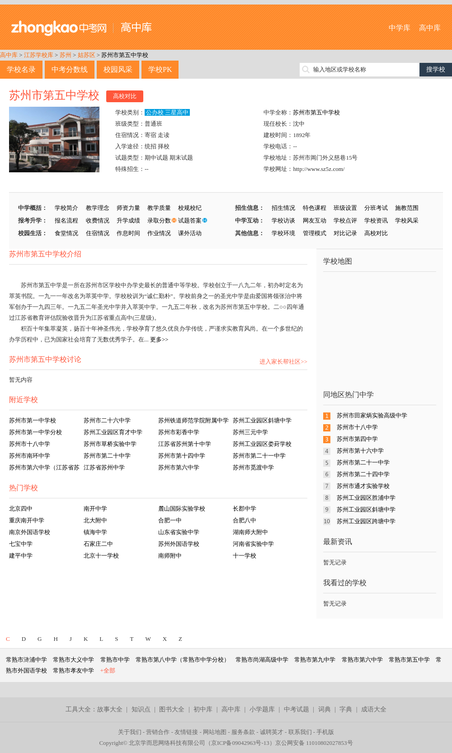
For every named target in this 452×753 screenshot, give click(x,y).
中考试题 (296, 709)
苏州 (65, 55)
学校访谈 (283, 220)
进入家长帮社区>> (283, 361)
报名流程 (66, 220)
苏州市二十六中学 (107, 420)
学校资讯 (376, 220)
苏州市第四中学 (357, 439)
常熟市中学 (115, 659)
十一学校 (244, 555)
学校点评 (345, 220)
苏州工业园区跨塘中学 (366, 521)
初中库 (202, 709)
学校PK (160, 69)
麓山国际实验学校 (181, 508)
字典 (345, 709)
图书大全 (171, 709)
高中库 (430, 28)
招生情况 (283, 207)
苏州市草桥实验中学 (110, 443)
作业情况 (159, 233)
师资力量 (128, 207)
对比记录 (345, 233)
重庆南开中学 (26, 520)
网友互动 (314, 220)
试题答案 (190, 220)
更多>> (159, 339)
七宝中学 (21, 543)
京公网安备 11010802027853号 (314, 742)
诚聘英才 (271, 732)
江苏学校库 (38, 55)
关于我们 (129, 732)
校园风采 (118, 69)
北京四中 (21, 508)
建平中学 (21, 555)
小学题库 (262, 709)
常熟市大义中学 (73, 659)
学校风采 (407, 220)
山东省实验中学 (178, 532)
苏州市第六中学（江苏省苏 (44, 467)
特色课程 (314, 207)
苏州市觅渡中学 (253, 467)
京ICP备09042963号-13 (240, 742)
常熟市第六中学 (362, 659)
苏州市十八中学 (29, 443)
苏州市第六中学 (178, 467)
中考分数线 (70, 69)
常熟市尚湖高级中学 (261, 659)
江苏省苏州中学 (104, 467)
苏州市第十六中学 (360, 450)
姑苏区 (86, 55)
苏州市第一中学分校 (35, 432)
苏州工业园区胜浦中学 (366, 497)
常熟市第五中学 (409, 659)
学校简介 (66, 207)
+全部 (107, 670)
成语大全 (373, 709)
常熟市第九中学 (314, 659)
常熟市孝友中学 (73, 670)
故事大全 (109, 709)
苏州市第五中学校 (124, 55)
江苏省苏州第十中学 (184, 443)
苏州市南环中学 (29, 455)
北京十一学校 (101, 555)
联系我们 (300, 732)
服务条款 (243, 732)
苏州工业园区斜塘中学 (262, 420)
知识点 (141, 709)
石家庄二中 (98, 543)
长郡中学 (244, 508)
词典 (324, 709)
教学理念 (97, 207)
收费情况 (97, 220)
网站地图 (214, 732)
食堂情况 (66, 233)
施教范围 (407, 207)
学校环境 (283, 233)
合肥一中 (170, 520)
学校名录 (21, 69)
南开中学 (95, 508)
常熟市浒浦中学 (26, 659)
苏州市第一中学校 (32, 420)
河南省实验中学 (253, 543)
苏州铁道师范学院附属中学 (193, 420)
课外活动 (190, 233)
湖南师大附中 (250, 532)
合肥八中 (244, 520)
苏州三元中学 (250, 432)
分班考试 (376, 207)
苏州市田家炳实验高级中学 (372, 415)
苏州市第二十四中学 (363, 474)
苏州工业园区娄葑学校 (262, 443)
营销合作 (158, 732)
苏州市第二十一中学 (259, 455)
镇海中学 (95, 532)
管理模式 (314, 233)
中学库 (399, 28)
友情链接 (186, 732)
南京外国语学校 (29, 532)
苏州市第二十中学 (107, 455)
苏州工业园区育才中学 (113, 432)
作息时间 (128, 233)
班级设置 (345, 207)
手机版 (325, 732)
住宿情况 (97, 233)
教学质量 (159, 207)
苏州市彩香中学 (178, 432)
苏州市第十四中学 (181, 455)
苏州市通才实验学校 (363, 486)
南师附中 (170, 555)
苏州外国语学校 (178, 543)
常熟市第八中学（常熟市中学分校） (183, 659)
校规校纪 (190, 207)
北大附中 (95, 520)
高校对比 (125, 96)
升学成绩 (128, 220)
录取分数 (159, 220)
